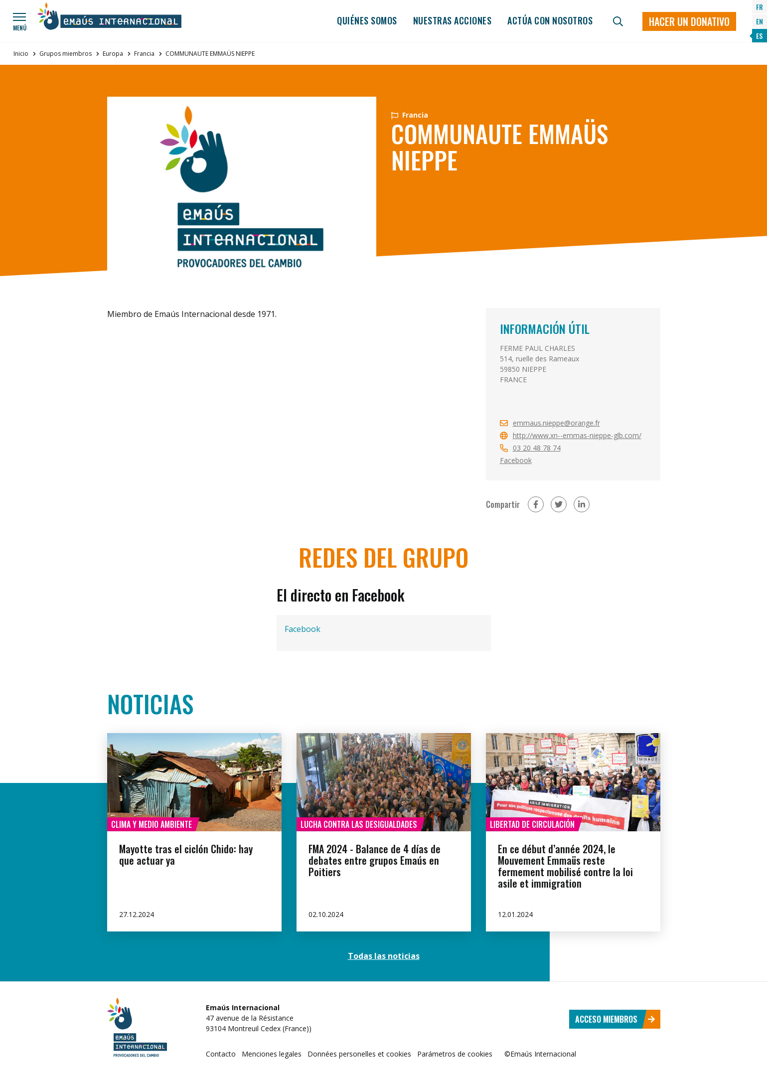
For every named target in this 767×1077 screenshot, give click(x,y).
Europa (113, 53)
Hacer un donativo (689, 21)
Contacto (221, 1054)
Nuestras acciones (452, 20)
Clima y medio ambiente (151, 824)
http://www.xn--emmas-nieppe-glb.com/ (577, 435)
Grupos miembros (65, 53)
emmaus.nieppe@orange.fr (556, 423)
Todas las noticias (384, 955)
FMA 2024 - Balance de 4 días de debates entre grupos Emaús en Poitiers (374, 860)
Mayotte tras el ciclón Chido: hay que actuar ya (186, 854)
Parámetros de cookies (454, 1054)
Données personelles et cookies (359, 1054)
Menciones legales (272, 1054)
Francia (144, 53)
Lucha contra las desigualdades (359, 824)
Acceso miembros (615, 1019)
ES (759, 35)
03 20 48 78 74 (537, 448)
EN (759, 21)
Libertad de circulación (532, 824)
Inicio (20, 53)
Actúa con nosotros (550, 20)
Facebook (516, 460)
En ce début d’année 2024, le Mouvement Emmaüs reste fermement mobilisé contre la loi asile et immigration (565, 866)
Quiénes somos (367, 20)
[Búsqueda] (618, 21)
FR (759, 6)
